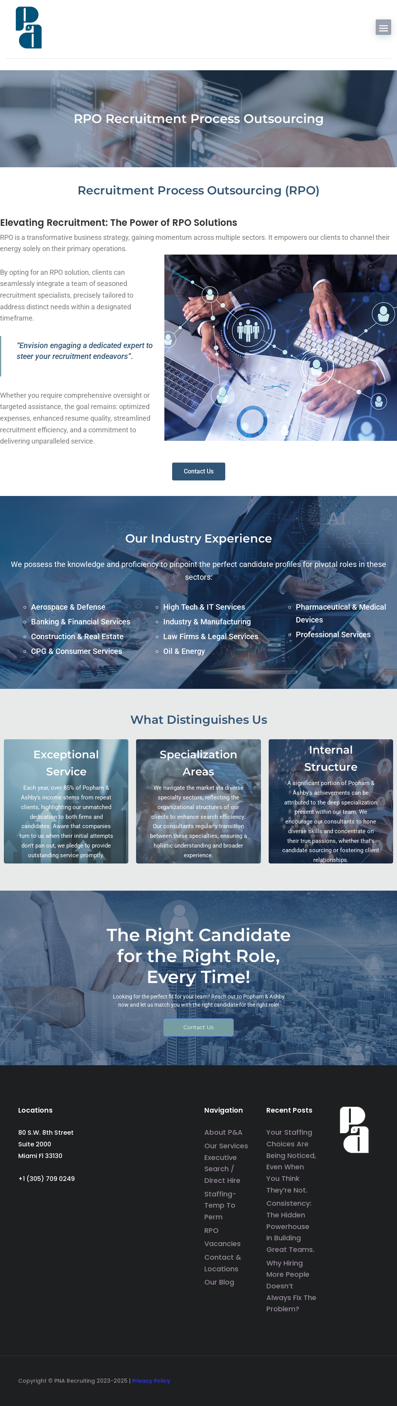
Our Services (226, 1146)
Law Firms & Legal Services (210, 636)
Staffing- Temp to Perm (220, 1205)
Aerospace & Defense (68, 607)
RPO (211, 1230)
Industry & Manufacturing (207, 621)
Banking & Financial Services (80, 621)
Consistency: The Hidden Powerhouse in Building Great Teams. (290, 1227)
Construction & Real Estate (77, 636)
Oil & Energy (184, 651)
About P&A (223, 1132)
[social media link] (372, 1378)
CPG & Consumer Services (76, 651)
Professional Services (333, 634)
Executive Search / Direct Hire (222, 1169)
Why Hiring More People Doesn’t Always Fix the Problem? (291, 1286)
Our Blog (219, 1282)
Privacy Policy (151, 1381)
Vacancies (222, 1244)
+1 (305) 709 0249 (46, 1178)
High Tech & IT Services (204, 607)
